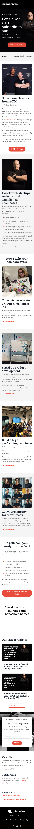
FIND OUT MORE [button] (16, 45)
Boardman (20, 821)
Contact (13, 821)
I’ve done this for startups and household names (17, 611)
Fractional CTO (10, 120)
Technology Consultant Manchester (14, 799)
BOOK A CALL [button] (17, 149)
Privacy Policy (24, 819)
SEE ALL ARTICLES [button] (17, 705)
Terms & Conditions (12, 819)
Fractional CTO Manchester (11, 795)
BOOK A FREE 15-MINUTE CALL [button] (17, 593)
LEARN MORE (9, 322)
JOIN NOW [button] (17, 742)
